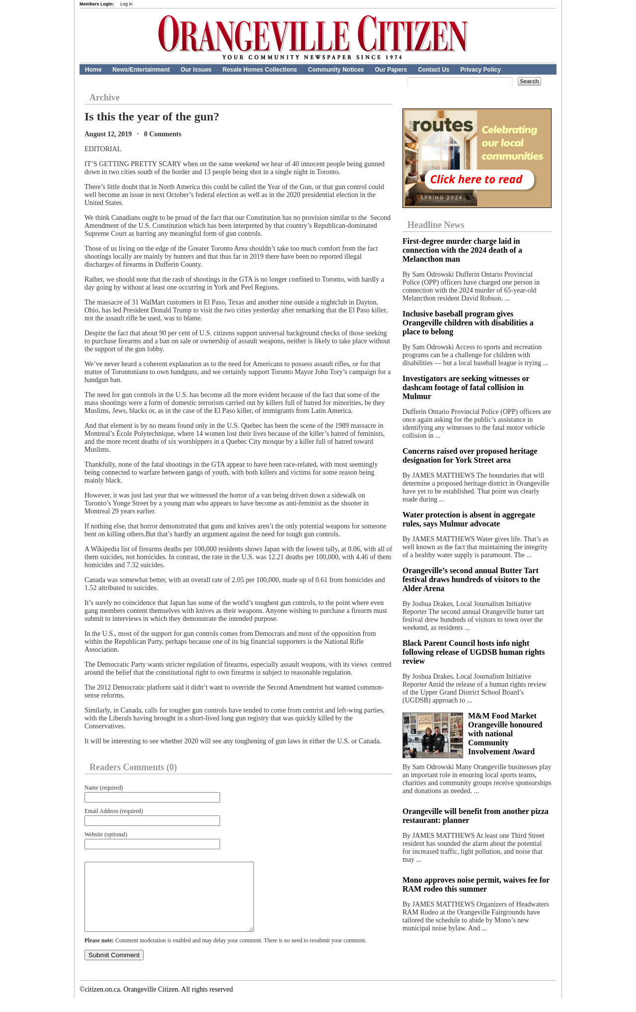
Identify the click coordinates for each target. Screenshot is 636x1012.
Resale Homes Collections (260, 69)
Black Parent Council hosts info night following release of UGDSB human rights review (473, 652)
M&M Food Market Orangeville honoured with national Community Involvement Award (505, 733)
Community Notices (336, 69)
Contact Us (433, 69)
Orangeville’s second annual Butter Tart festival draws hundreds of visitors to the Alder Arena (471, 579)
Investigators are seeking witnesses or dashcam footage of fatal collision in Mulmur (465, 387)
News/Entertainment (140, 69)
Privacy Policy (481, 69)
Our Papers (391, 69)
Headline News (436, 225)
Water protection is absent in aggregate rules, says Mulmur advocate (468, 519)
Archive (104, 97)
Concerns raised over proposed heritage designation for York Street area (469, 455)
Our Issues (196, 69)
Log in (126, 3)
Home (93, 69)
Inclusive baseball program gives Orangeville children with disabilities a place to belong (468, 322)
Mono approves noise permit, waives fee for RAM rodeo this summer (476, 884)
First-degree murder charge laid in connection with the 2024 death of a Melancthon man (462, 250)
